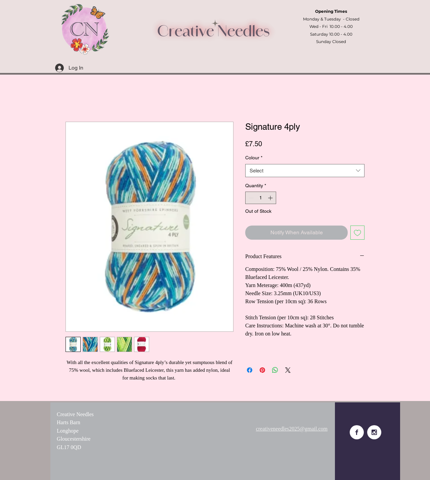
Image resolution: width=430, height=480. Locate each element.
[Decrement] (250, 198)
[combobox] (304, 170)
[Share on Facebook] (250, 370)
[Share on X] (288, 370)
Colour (253, 157)
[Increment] (271, 198)
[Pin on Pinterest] (262, 370)
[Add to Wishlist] (357, 233)
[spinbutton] (261, 198)
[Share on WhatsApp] (275, 370)
